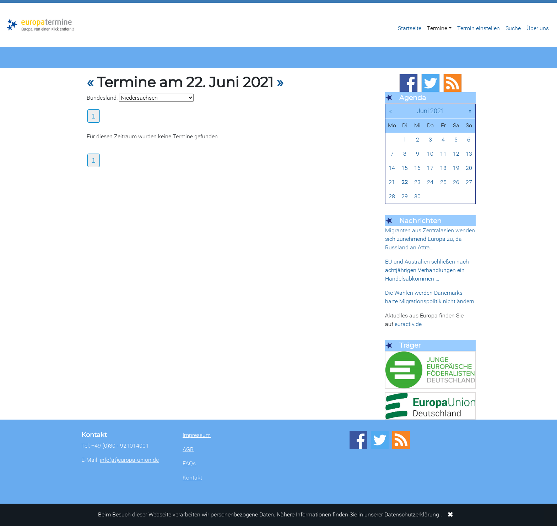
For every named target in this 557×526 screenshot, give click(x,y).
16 (417, 168)
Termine (437, 28)
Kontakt (192, 477)
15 (404, 168)
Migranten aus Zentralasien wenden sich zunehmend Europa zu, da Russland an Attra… (430, 239)
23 (417, 182)
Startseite (409, 28)
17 (430, 168)
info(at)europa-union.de (129, 459)
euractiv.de (408, 324)
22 (404, 182)
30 (417, 196)
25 (443, 182)
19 (456, 168)
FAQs (189, 463)
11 (443, 153)
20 (469, 168)
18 (443, 168)
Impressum (197, 435)
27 (469, 182)
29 (404, 196)
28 (392, 196)
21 (392, 182)
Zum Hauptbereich (5, 3)
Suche (513, 28)
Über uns (537, 28)
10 (430, 153)
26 (456, 182)
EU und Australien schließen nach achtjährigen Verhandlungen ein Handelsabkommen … (427, 270)
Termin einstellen (478, 28)
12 (456, 153)
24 (430, 182)
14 (392, 168)
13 (469, 153)
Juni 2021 (430, 111)
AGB (188, 449)
